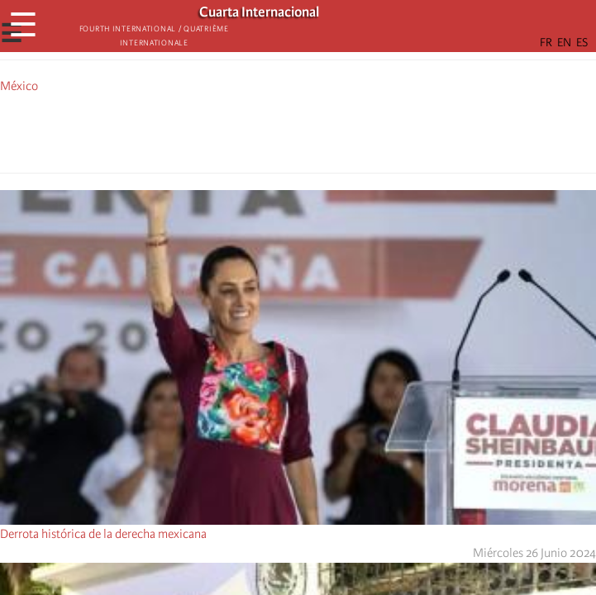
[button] (344, 130)
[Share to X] (275, 130)
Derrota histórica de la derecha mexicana (103, 533)
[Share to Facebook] (252, 130)
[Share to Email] (321, 130)
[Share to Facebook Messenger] (298, 130)
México (19, 86)
